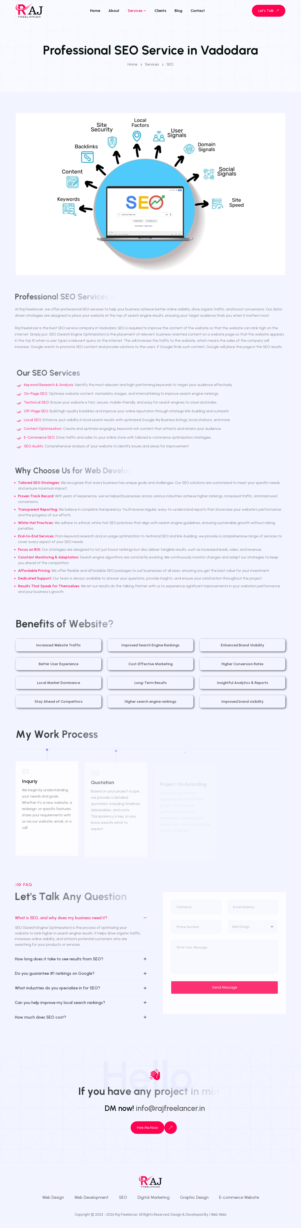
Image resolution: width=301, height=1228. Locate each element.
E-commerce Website (239, 1197)
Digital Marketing (154, 1197)
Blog (178, 10)
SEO (123, 1197)
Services (135, 10)
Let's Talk (269, 10)
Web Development (91, 1197)
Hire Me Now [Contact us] (147, 1127)
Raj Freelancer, (126, 1214)
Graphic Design (194, 1197)
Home (95, 10)
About (113, 10)
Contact (198, 10)
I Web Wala (217, 1214)
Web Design (53, 1197)
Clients (160, 10)
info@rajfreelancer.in (170, 1108)
